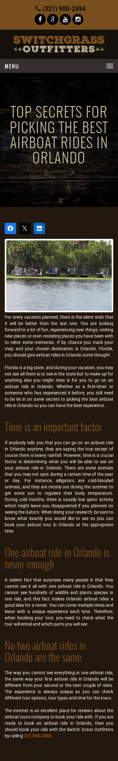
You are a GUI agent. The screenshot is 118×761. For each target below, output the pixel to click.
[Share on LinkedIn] (39, 228)
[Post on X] (25, 228)
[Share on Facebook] (10, 228)
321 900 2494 (37, 736)
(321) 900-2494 (61, 8)
